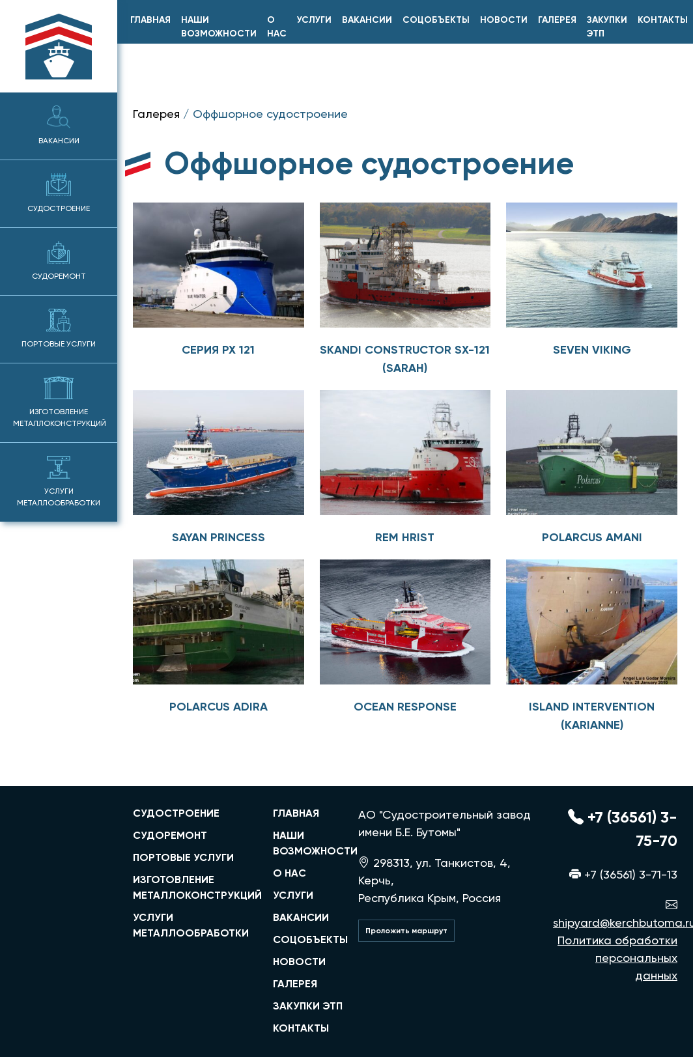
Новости (504, 19)
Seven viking (592, 350)
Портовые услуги (58, 328)
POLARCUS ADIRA (218, 706)
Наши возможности (219, 26)
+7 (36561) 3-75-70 (622, 829)
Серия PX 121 (218, 350)
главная (150, 19)
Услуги (314, 19)
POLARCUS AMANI (592, 537)
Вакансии (58, 125)
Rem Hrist (404, 537)
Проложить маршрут (406, 930)
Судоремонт (59, 261)
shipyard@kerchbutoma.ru (615, 913)
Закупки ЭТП (607, 26)
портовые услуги (183, 857)
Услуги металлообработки (58, 481)
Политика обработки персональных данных (617, 957)
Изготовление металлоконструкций (59, 402)
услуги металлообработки (191, 925)
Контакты (663, 19)
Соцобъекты (436, 19)
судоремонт (170, 835)
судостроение (176, 813)
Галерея (557, 19)
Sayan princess (218, 537)
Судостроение (58, 193)
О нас (277, 26)
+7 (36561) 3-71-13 (623, 874)
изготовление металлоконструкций (195, 887)
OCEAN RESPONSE (405, 706)
